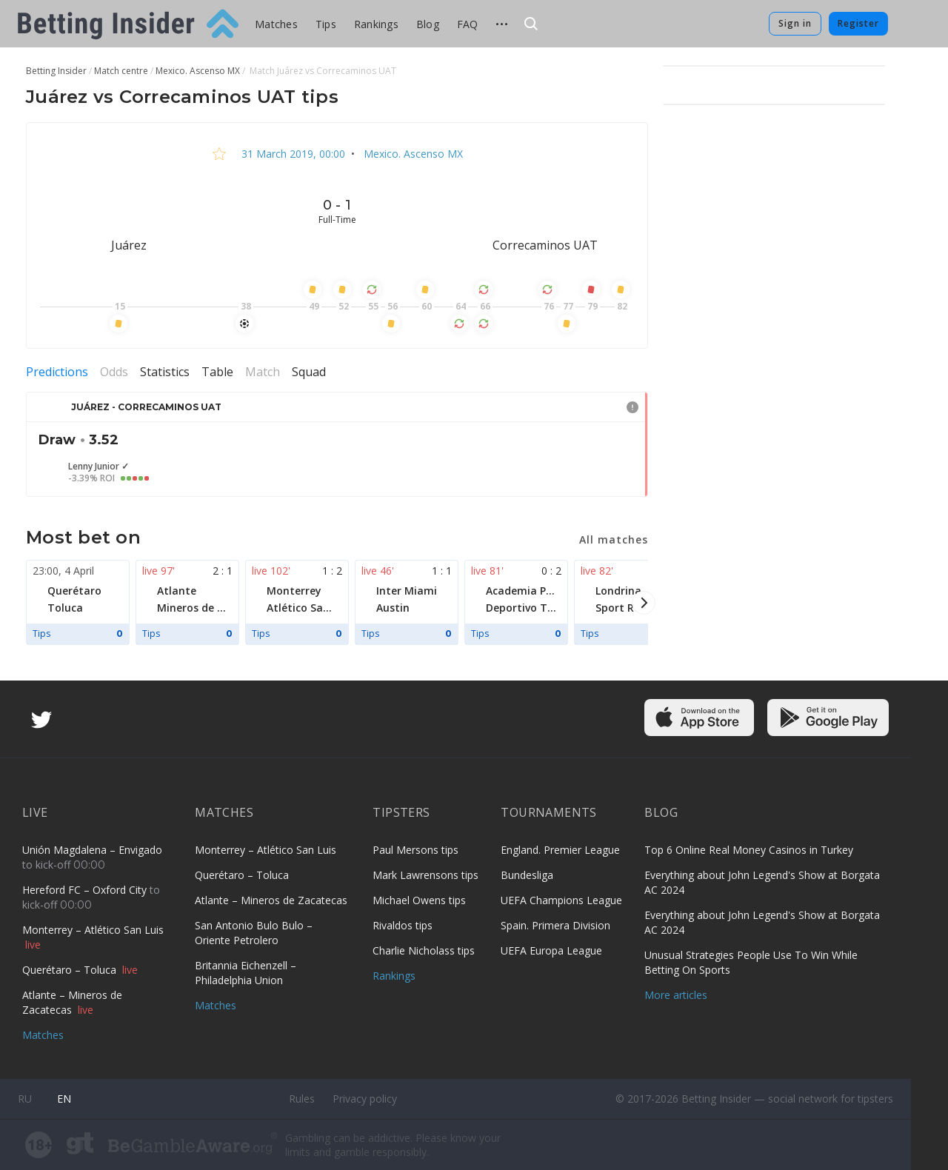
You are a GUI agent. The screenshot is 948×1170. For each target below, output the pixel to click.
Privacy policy (365, 1099)
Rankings (376, 24)
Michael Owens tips (419, 900)
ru (25, 1099)
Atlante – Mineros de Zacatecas (72, 1002)
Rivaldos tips (403, 925)
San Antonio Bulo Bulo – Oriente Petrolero (254, 932)
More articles (675, 995)
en (64, 1099)
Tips (326, 24)
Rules (302, 1099)
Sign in (795, 23)
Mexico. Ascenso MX (412, 154)
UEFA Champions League (561, 900)
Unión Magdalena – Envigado (92, 850)
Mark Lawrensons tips (425, 875)
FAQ (467, 24)
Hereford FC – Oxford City (86, 890)
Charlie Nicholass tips (424, 950)
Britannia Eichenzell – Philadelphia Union (245, 972)
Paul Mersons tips (415, 850)
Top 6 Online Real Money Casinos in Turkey (748, 850)
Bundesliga (527, 875)
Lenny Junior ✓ (98, 466)
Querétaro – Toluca (70, 970)
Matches (276, 24)
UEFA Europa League (551, 950)
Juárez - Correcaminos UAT (146, 406)
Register (858, 23)
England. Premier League (560, 850)
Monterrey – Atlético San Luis (93, 930)
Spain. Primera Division (555, 925)
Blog (427, 24)
